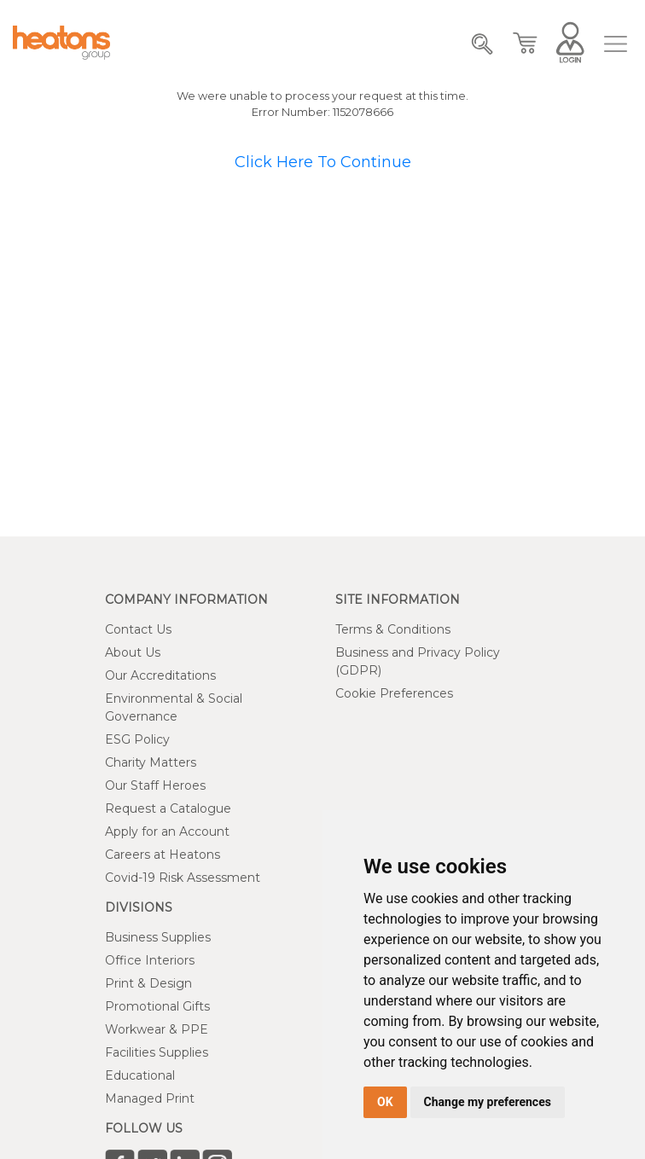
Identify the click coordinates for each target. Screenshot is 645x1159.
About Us (132, 652)
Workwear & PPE (156, 1029)
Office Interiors (150, 960)
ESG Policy (137, 739)
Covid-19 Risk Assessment (182, 877)
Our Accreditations (160, 675)
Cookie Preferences (394, 693)
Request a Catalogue (168, 808)
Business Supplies (158, 937)
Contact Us (138, 629)
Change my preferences (487, 1102)
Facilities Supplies (156, 1052)
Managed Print (150, 1098)
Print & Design (148, 983)
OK (385, 1102)
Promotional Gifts (157, 1006)
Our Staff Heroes (155, 785)
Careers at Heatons (162, 854)
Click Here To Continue (323, 162)
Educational (140, 1075)
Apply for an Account (167, 831)
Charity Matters (150, 762)
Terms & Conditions (392, 629)
